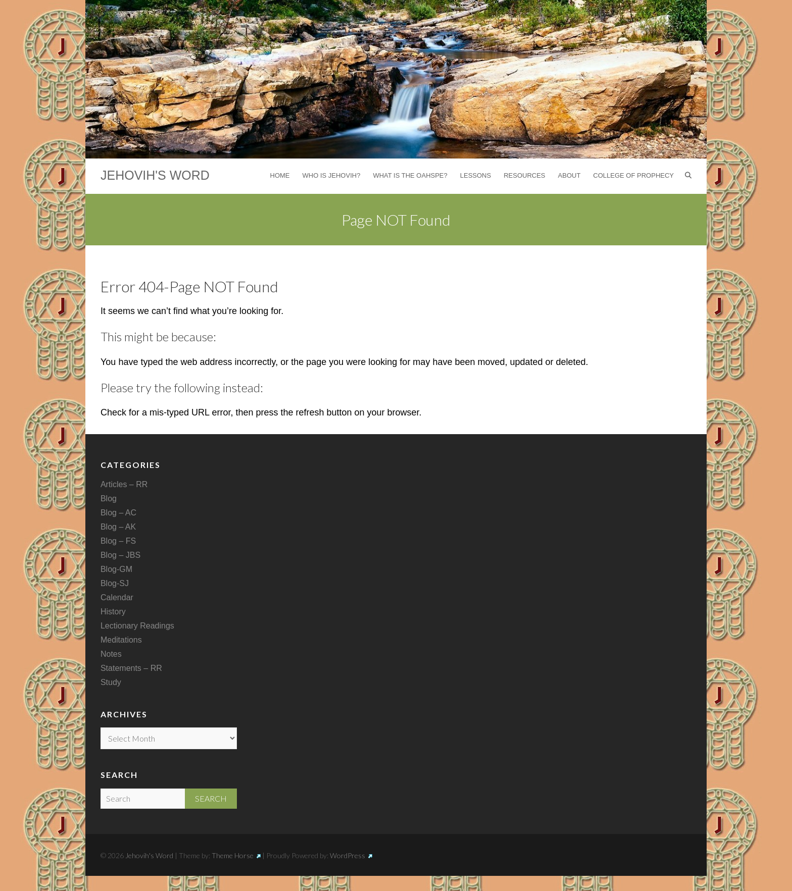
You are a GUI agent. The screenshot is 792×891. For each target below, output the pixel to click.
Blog (109, 498)
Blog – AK (118, 526)
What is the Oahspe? (410, 175)
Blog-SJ (115, 583)
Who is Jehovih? (332, 175)
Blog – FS (118, 541)
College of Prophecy (633, 175)
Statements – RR (131, 668)
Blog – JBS (120, 555)
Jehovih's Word (155, 175)
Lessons (475, 175)
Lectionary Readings (137, 625)
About (569, 175)
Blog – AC (118, 512)
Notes (111, 654)
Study (111, 682)
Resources (524, 175)
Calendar (117, 597)
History (113, 611)
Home (280, 175)
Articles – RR (124, 484)
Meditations (121, 640)
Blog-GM (116, 569)
